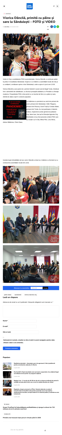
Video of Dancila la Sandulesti (31, 140)
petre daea (7, 295)
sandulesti (18, 295)
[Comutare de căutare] (57, 6)
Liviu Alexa (6, 26)
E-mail (5, 326)
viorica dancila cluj (31, 295)
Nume (5, 321)
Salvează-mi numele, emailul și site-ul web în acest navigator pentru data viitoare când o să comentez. (29, 341)
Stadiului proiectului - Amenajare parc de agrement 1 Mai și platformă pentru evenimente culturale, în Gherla (34, 364)
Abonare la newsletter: (22, 288)
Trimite (45, 288)
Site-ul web (7, 332)
